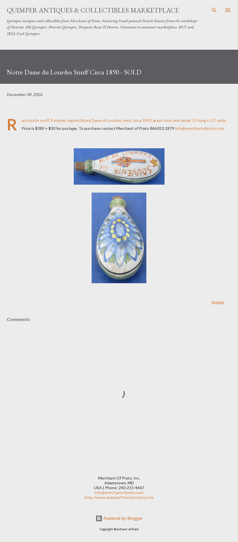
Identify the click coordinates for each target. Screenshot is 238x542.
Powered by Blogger (119, 518)
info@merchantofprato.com (199, 128)
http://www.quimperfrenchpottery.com (119, 497)
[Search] (214, 10)
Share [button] (217, 302)
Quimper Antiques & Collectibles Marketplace (93, 10)
